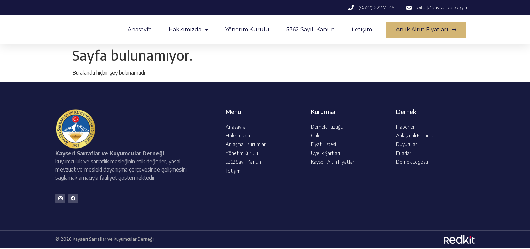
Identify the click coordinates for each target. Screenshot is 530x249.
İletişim (362, 29)
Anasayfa (140, 29)
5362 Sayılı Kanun (310, 29)
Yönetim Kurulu (247, 29)
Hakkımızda (188, 30)
